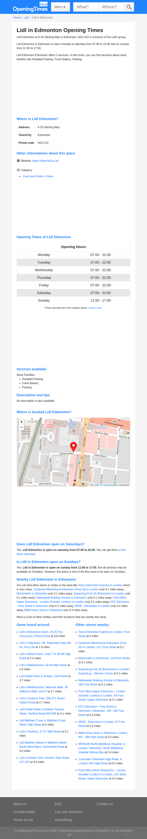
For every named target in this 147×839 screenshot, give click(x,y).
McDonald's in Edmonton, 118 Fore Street (104, 658)
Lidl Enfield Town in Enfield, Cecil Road (43, 676)
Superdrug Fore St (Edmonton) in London (99, 593)
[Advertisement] (73, 89)
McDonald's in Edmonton (32, 593)
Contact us (104, 804)
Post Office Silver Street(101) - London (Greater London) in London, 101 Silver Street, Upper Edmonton (102, 774)
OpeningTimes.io (84, 830)
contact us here (95, 308)
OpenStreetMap (110, 485)
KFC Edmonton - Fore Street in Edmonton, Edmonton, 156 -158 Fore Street (101, 710)
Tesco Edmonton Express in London (100, 585)
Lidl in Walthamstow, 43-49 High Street (43, 665)
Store (50, 176)
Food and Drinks (33, 176)
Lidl (26, 17)
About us (20, 804)
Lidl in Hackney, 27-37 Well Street (40, 731)
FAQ (58, 804)
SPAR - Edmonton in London (92, 605)
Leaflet (95, 485)
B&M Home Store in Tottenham (43, 610)
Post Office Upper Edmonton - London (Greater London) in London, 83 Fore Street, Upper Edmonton (101, 695)
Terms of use (23, 820)
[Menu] (60, 7)
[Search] (129, 6)
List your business (68, 812)
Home (17, 17)
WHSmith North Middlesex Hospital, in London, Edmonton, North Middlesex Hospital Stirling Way (101, 748)
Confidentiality (24, 812)
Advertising (63, 820)
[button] (73, 447)
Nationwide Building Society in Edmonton (61, 597)
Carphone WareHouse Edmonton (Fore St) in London (66, 589)
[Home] (30, 7)
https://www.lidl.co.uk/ (45, 160)
